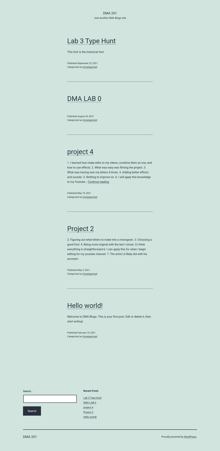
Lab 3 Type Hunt (91, 41)
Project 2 (80, 229)
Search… (28, 391)
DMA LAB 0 (84, 99)
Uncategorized (90, 67)
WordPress (190, 436)
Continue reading (98, 182)
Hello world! (85, 306)
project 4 (80, 152)
